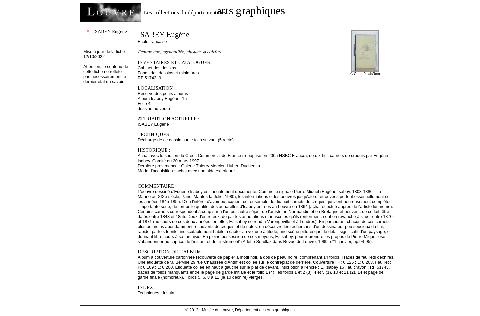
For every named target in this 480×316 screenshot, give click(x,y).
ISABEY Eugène (110, 31)
